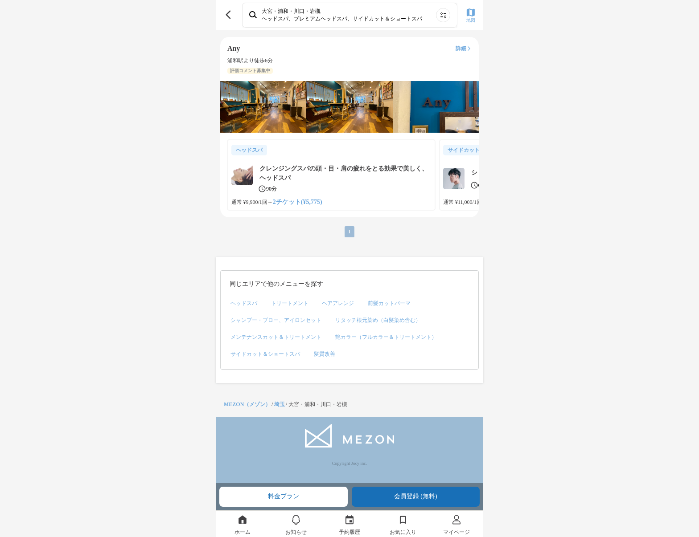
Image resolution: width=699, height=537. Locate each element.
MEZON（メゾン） (247, 404)
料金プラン (283, 496)
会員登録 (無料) (415, 496)
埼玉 (279, 404)
